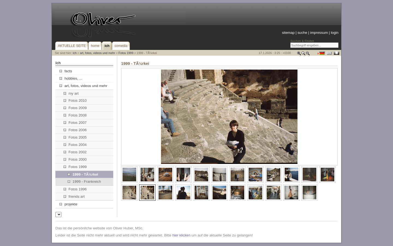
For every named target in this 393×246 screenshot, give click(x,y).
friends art (74, 196)
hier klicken (181, 235)
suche (302, 33)
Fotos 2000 (75, 159)
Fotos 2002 (75, 152)
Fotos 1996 (75, 189)
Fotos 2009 (75, 108)
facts (65, 71)
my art (71, 93)
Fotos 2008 (75, 115)
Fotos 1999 (125, 53)
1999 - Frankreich (84, 181)
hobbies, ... (70, 78)
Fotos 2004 (75, 145)
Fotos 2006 (75, 130)
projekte (68, 204)
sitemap (288, 33)
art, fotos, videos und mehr (97, 53)
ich (75, 53)
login (334, 33)
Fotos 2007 (75, 123)
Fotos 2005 (75, 137)
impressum (319, 33)
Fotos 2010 (75, 100)
